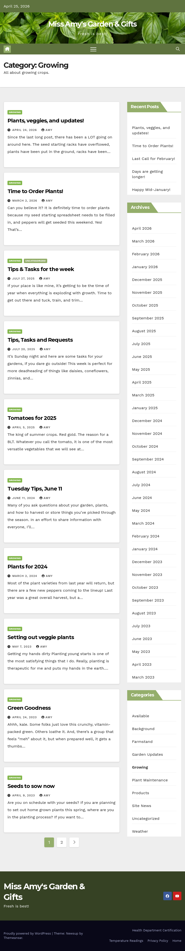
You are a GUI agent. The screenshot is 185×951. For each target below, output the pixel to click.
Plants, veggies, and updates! (45, 120)
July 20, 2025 (24, 349)
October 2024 (145, 446)
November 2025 (147, 292)
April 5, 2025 (24, 427)
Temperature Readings (126, 941)
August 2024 (144, 472)
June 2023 (142, 638)
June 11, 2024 (24, 498)
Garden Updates (147, 754)
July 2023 (141, 626)
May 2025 (141, 369)
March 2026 (143, 241)
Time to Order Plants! (35, 191)
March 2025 (143, 395)
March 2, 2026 (25, 200)
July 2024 (141, 485)
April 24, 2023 (25, 717)
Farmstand (142, 741)
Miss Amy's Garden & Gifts (92, 24)
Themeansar (13, 938)
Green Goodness (29, 708)
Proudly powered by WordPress (28, 933)
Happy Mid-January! (151, 189)
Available (140, 716)
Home (176, 941)
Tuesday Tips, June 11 (34, 488)
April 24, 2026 (25, 130)
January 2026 (145, 266)
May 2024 (141, 510)
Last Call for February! (153, 158)
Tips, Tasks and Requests (40, 340)
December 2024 (147, 420)
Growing (15, 112)
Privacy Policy (158, 941)
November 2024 (147, 433)
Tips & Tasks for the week (40, 269)
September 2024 (148, 459)
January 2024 (145, 549)
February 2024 (145, 536)
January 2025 (145, 408)
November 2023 (147, 574)
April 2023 (142, 664)
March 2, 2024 (25, 576)
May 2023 (141, 651)
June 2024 (142, 497)
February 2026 (145, 254)
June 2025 (142, 356)
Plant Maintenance (150, 780)
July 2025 (141, 343)
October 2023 (145, 587)
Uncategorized (35, 260)
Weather (140, 831)
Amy (47, 130)
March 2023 (143, 677)
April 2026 (142, 228)
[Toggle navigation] (93, 49)
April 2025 (142, 382)
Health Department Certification (156, 930)
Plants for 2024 (27, 566)
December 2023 (147, 561)
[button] (178, 49)
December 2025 (147, 279)
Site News (141, 805)
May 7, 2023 (22, 646)
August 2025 (144, 331)
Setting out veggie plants (40, 637)
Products (140, 793)
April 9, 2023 (24, 795)
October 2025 (145, 305)
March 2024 (143, 523)
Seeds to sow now (31, 786)
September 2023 (148, 600)
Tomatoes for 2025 (31, 418)
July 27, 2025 (24, 278)
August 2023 (144, 613)
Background (143, 728)
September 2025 (148, 318)
